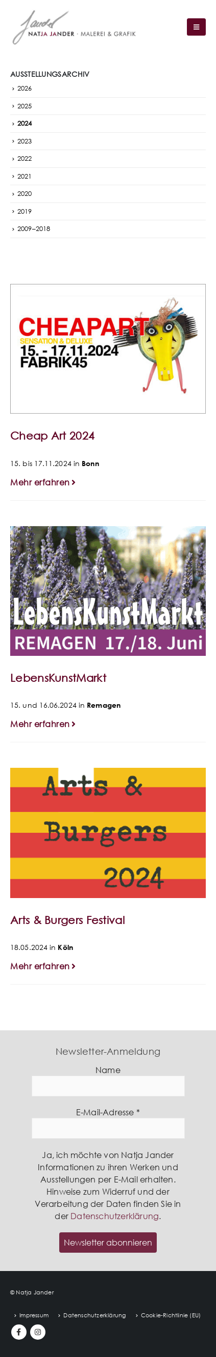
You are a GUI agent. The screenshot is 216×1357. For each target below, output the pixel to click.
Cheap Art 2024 (52, 435)
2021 (24, 176)
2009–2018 (33, 228)
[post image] (108, 349)
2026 (24, 88)
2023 (24, 141)
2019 (24, 211)
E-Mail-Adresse (108, 1112)
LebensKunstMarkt (58, 677)
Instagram (37, 1332)
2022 (24, 158)
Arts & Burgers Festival (67, 920)
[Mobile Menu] (196, 27)
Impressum (34, 1315)
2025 (24, 106)
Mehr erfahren (44, 482)
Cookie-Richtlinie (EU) (171, 1315)
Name (108, 1070)
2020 (24, 193)
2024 (24, 123)
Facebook (19, 1332)
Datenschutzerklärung (114, 1216)
